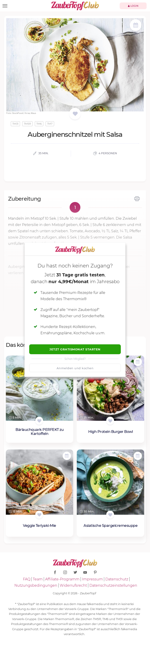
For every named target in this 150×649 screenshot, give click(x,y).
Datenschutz (116, 579)
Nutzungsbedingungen (35, 585)
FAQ (26, 579)
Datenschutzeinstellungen (113, 585)
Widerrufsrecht (73, 585)
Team (38, 579)
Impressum (92, 579)
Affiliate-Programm (62, 579)
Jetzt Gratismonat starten (75, 349)
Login (133, 5)
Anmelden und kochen (75, 368)
